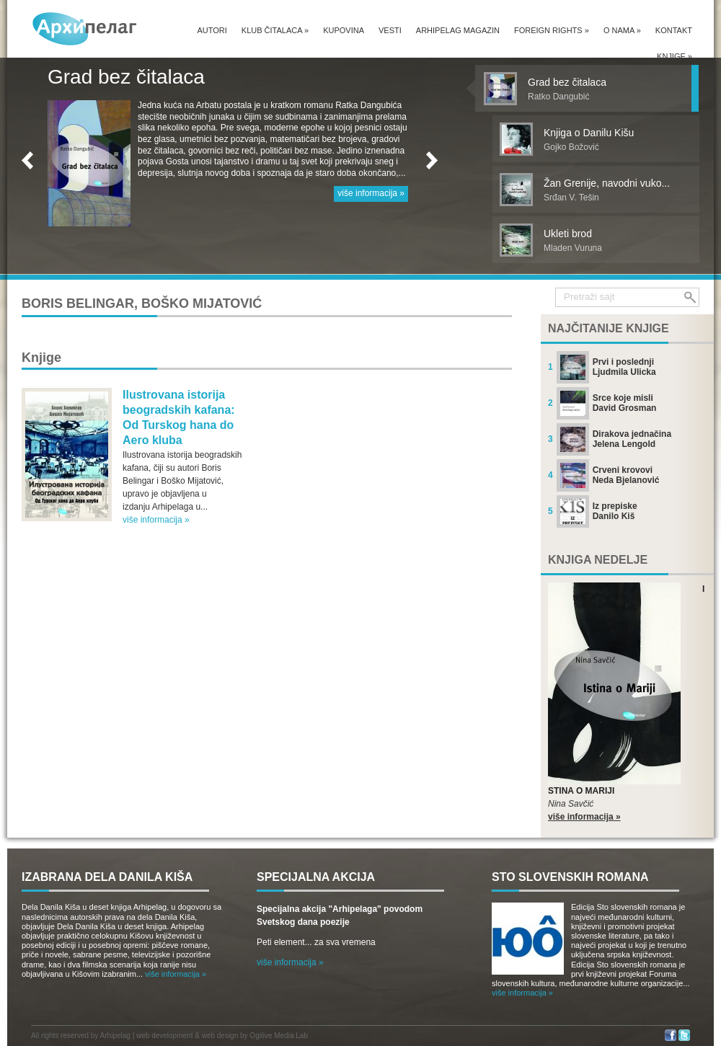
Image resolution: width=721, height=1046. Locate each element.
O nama (622, 30)
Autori (211, 30)
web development (164, 1036)
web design (220, 1036)
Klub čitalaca (275, 30)
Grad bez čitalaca (126, 77)
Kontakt (673, 30)
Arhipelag (115, 1036)
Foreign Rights (551, 30)
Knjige (674, 56)
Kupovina (343, 30)
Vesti (390, 30)
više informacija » (370, 193)
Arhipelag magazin (458, 30)
